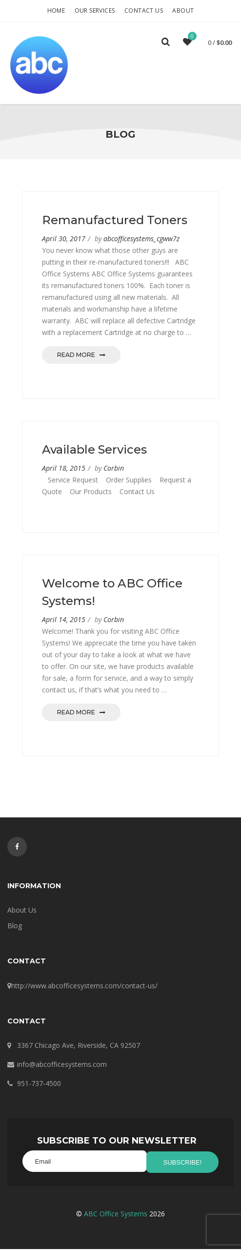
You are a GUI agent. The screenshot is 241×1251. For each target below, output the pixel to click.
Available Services (94, 453)
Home (56, 10)
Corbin (113, 472)
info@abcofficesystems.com (62, 1068)
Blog (14, 929)
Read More (81, 358)
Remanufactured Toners (114, 224)
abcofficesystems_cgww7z (141, 242)
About (183, 10)
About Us (22, 913)
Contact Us (143, 10)
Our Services (95, 10)
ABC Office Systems (115, 1215)
